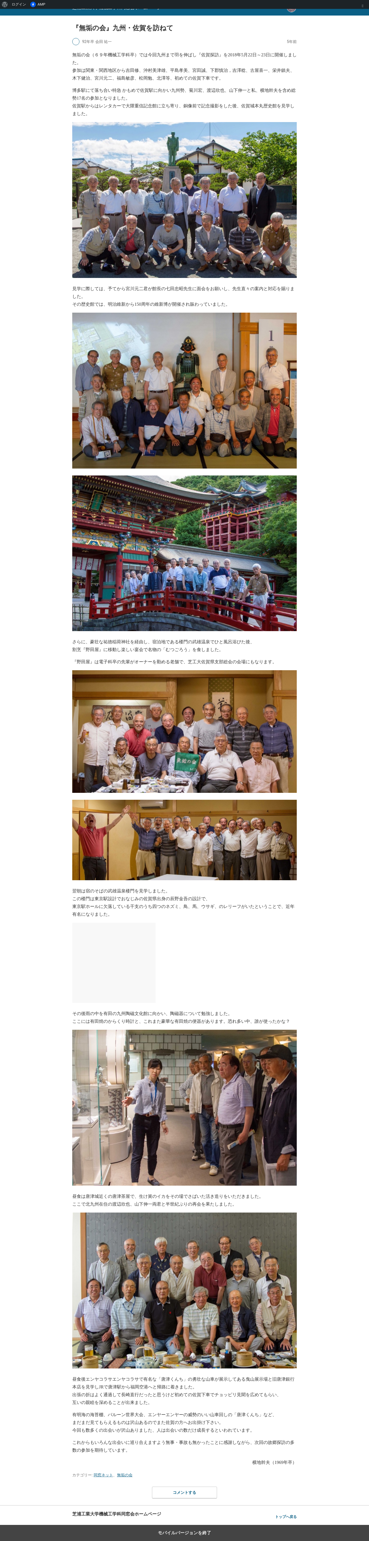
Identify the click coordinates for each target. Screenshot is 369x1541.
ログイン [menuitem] (19, 4)
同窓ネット (103, 1475)
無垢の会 (125, 1475)
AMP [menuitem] (37, 4)
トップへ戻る (286, 1517)
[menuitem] (5, 4)
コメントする (184, 1492)
